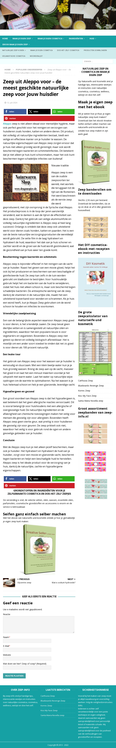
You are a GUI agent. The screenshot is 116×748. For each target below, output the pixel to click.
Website (7, 654)
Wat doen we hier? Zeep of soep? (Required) (24, 663)
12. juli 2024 (12, 102)
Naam (6, 637)
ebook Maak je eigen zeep (15, 44)
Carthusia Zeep (85, 380)
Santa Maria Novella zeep (90, 400)
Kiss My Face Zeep (87, 395)
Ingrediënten (76, 38)
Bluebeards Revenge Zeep (91, 385)
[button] (15, 111)
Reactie (6, 614)
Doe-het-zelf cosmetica (68, 50)
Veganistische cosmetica (13, 56)
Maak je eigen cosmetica (50, 38)
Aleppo (7, 123)
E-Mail (6, 645)
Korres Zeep (84, 390)
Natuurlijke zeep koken (13, 50)
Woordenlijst (36, 56)
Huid (92, 38)
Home (5, 38)
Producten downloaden (95, 50)
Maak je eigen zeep (22, 38)
